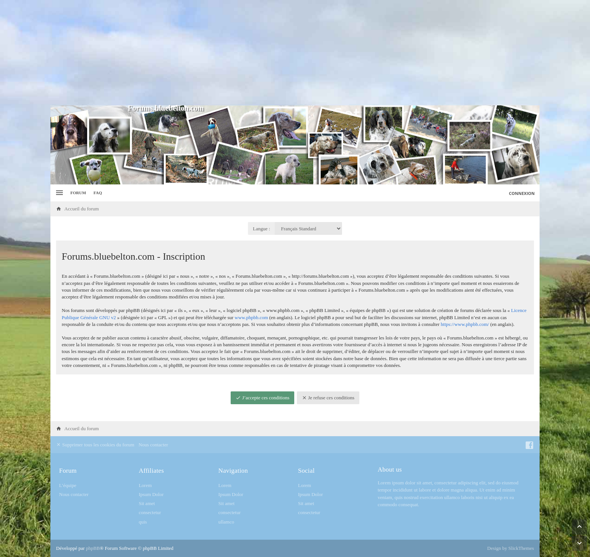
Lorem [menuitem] (145, 485)
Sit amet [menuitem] (147, 503)
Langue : (261, 228)
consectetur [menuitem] (150, 512)
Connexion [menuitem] (522, 193)
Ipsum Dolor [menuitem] (151, 494)
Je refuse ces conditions (328, 397)
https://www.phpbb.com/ (465, 324)
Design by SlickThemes (510, 548)
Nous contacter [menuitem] (153, 444)
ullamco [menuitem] (226, 522)
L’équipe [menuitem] (67, 485)
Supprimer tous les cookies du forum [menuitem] (95, 444)
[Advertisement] (295, 52)
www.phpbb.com (251, 317)
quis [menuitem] (143, 522)
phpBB (93, 548)
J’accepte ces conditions (262, 397)
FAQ (98, 192)
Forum (78, 192)
